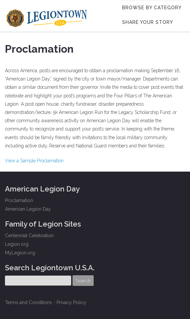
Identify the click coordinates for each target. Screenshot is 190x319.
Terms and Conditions (28, 302)
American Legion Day (28, 209)
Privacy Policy (71, 302)
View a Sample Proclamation (34, 160)
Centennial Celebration (29, 235)
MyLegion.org (20, 252)
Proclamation (19, 200)
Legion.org (16, 244)
